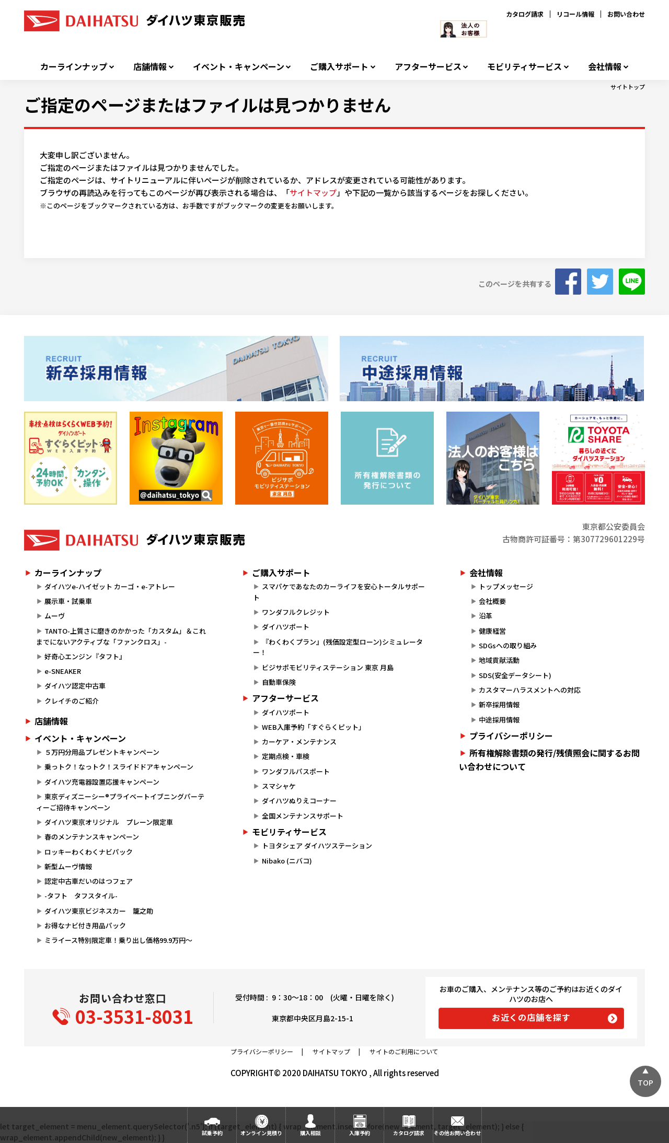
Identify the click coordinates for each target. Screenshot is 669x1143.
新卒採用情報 (499, 704)
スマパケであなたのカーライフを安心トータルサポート (338, 591)
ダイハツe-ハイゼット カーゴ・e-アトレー (109, 586)
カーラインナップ (73, 66)
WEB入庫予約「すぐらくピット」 (313, 727)
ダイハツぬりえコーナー (299, 801)
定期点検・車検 (285, 756)
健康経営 (492, 631)
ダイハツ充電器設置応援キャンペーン (101, 782)
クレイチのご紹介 (71, 701)
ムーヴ (54, 616)
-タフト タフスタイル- (81, 896)
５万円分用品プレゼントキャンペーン (101, 752)
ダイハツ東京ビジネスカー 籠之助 (98, 911)
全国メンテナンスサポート (302, 816)
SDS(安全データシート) (515, 675)
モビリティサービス (524, 66)
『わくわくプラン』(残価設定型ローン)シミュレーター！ (337, 647)
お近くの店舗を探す (531, 1017)
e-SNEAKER (62, 671)
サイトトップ (627, 87)
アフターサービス (428, 66)
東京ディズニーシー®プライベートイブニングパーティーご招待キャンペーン (120, 801)
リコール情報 (575, 13)
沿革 (485, 616)
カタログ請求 (525, 13)
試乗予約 (212, 1133)
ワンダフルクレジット (296, 612)
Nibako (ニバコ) (287, 861)
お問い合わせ (626, 13)
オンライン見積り (261, 1133)
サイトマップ (313, 192)
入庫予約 (359, 1133)
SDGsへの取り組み (508, 645)
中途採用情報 (499, 720)
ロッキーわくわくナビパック (88, 852)
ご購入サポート (339, 66)
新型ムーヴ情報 (68, 866)
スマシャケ (279, 786)
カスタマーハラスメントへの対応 (530, 690)
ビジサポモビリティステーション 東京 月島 (328, 667)
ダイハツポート (285, 627)
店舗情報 (150, 66)
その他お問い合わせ (457, 1133)
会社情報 (604, 66)
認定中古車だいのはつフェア (88, 881)
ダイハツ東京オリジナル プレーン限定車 (108, 822)
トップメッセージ (506, 586)
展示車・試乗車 (68, 601)
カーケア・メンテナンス (299, 742)
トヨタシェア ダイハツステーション (317, 845)
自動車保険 (279, 682)
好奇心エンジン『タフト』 (85, 656)
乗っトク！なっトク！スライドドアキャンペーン (118, 767)
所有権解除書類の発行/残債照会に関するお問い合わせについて (549, 760)
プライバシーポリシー (511, 735)
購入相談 (310, 1133)
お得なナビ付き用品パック (88, 925)
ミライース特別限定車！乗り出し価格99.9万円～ (118, 940)
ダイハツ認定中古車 (75, 686)
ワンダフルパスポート (296, 771)
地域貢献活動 (499, 660)
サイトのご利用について (404, 1051)
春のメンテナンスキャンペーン (91, 837)
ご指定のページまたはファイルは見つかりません (207, 104)
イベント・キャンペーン (238, 66)
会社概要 (492, 601)
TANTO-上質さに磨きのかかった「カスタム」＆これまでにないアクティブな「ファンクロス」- (121, 636)
